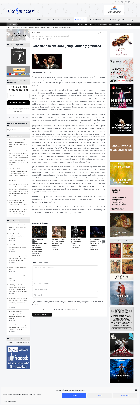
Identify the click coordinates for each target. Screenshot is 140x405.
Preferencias (125, 395)
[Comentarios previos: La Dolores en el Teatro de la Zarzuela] (97, 227)
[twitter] (118, 2)
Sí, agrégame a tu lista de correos (55, 309)
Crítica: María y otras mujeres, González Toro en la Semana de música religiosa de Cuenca (18, 327)
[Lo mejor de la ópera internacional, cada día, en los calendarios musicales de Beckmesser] (39, 227)
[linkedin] (129, 2)
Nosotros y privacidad (10, 401)
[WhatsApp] (20, 117)
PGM (36, 36)
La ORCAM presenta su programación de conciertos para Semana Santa (18, 178)
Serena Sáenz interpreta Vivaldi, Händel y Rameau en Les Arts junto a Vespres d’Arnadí (18, 258)
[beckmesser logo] (20, 7)
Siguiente (100, 32)
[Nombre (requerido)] (65, 283)
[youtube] (125, 2)
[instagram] (122, 2)
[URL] (65, 295)
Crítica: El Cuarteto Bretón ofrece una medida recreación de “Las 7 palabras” (18, 247)
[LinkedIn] (17, 117)
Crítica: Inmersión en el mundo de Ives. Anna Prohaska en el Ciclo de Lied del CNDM (18, 193)
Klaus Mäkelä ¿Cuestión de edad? (76, 242)
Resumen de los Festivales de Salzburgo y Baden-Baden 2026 (110, 24)
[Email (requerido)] (65, 289)
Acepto (74, 395)
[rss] (132, 2)
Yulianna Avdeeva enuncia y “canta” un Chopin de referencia (58, 243)
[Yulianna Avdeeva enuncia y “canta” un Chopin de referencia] (59, 227)
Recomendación (65, 36)
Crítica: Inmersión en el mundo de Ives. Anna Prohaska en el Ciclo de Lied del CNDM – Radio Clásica (18, 187)
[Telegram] (23, 117)
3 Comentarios (36, 255)
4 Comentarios (56, 249)
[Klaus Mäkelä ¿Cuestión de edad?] (78, 227)
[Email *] (18, 95)
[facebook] (115, 2)
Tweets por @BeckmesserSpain (18, 342)
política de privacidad (15, 110)
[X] (13, 117)
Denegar (99, 395)
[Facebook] (10, 117)
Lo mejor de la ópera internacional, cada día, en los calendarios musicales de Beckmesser (39, 246)
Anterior (37, 32)
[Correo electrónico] (27, 117)
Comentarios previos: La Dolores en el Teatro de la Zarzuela (97, 243)
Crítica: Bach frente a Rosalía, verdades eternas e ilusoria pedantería (17, 236)
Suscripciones (18, 48)
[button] (136, 390)
